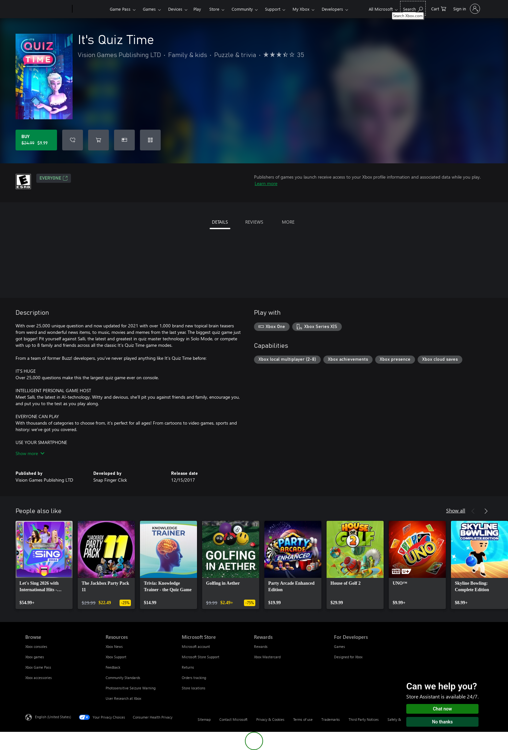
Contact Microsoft (233, 719)
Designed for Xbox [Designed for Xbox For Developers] (348, 657)
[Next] (485, 511)
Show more (30, 453)
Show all (455, 510)
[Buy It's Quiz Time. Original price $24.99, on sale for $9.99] (36, 140)
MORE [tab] (288, 222)
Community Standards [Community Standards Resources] (123, 677)
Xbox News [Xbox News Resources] (114, 646)
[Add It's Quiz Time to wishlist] (72, 140)
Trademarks (330, 719)
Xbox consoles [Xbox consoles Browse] (36, 646)
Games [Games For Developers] (339, 646)
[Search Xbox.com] (413, 8)
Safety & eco (397, 719)
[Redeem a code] (150, 140)
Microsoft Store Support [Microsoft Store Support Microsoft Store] (200, 657)
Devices (175, 9)
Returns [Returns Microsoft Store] (188, 667)
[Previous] (473, 511)
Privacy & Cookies (270, 719)
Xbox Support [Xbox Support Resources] (116, 657)
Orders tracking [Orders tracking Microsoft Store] (194, 677)
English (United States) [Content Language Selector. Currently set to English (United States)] (53, 717)
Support (272, 9)
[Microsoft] (47, 9)
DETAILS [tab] (220, 222)
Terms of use (303, 719)
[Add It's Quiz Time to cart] (98, 140)
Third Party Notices (364, 719)
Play (197, 9)
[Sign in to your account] (466, 9)
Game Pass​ (120, 9)
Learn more (266, 183)
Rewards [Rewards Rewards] (261, 646)
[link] (44, 565)
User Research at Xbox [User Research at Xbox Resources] (123, 698)
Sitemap (204, 719)
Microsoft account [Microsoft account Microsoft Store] (196, 646)
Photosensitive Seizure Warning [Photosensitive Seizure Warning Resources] (131, 688)
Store (214, 9)
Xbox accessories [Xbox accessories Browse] (38, 677)
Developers (332, 9)
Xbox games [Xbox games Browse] (34, 657)
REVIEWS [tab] (254, 222)
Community (242, 9)
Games (149, 9)
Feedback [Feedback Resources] (113, 667)
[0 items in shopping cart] (438, 8)
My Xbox (301, 9)
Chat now (442, 708)
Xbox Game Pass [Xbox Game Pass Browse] (38, 667)
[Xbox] (90, 9)
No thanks (442, 721)
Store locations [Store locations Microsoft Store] (193, 688)
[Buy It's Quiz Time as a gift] (124, 140)
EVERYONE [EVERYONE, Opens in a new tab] (54, 178)
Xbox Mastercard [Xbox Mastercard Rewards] (267, 657)
